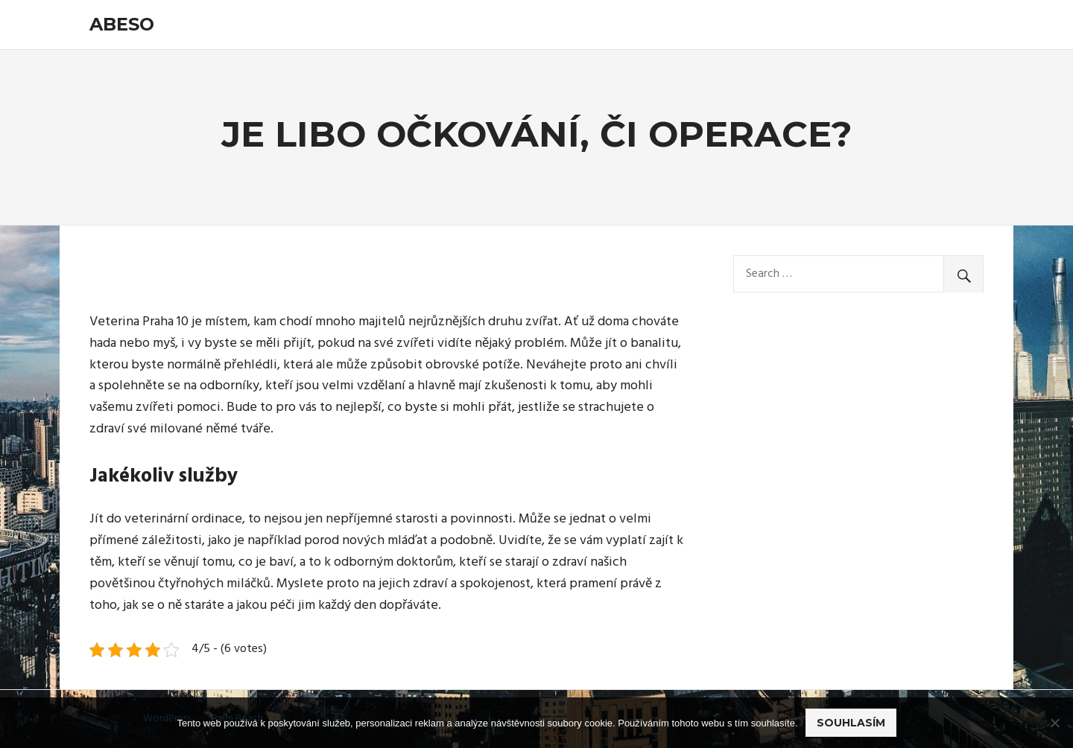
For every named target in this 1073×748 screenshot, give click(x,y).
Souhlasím (851, 722)
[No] (1054, 722)
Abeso (121, 24)
